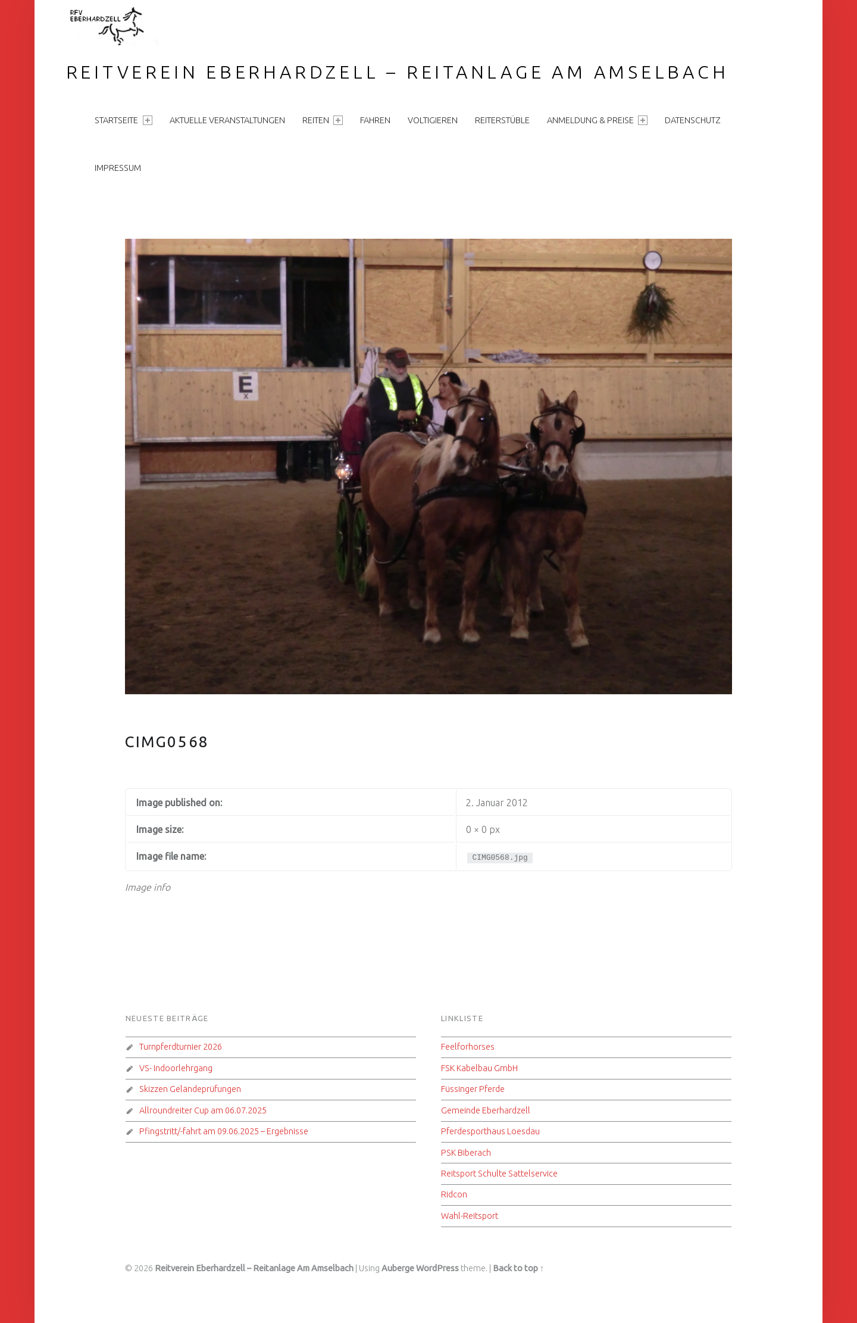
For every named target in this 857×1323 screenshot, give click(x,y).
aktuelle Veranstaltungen (227, 120)
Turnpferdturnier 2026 (180, 1046)
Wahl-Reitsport (469, 1216)
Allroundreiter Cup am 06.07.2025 (203, 1110)
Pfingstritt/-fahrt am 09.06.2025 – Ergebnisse (223, 1131)
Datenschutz (693, 120)
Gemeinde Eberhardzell (485, 1110)
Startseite (123, 120)
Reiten (322, 120)
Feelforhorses (468, 1046)
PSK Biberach (466, 1152)
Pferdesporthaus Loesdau (490, 1131)
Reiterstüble (502, 120)
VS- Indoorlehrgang (175, 1068)
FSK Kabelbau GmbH (479, 1068)
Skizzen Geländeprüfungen (190, 1089)
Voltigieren (433, 120)
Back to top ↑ (518, 1268)
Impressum (118, 168)
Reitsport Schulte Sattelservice (499, 1173)
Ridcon (454, 1194)
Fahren (375, 120)
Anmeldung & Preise (597, 120)
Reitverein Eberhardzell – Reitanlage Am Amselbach (397, 72)
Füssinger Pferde (473, 1089)
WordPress (437, 1268)
